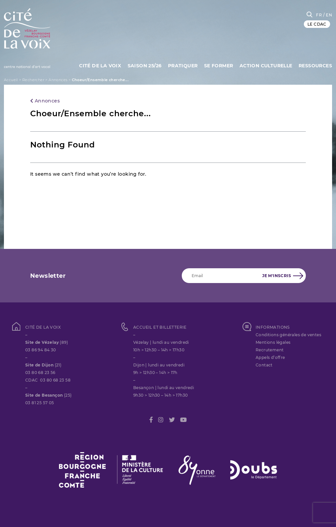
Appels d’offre (270, 357)
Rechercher (33, 79)
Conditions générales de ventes (288, 334)
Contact (264, 364)
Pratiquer (183, 66)
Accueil (11, 79)
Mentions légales (273, 342)
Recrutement (270, 349)
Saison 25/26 (145, 66)
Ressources (315, 66)
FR (319, 14)
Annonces (58, 79)
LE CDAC (316, 24)
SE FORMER (218, 66)
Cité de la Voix (100, 66)
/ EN (327, 14)
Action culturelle (266, 66)
